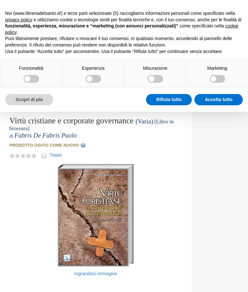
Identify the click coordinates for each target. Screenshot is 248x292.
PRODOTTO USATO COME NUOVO (44, 145)
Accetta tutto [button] (218, 99)
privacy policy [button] (18, 19)
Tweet (56, 155)
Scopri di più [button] (29, 99)
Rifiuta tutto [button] (169, 99)
